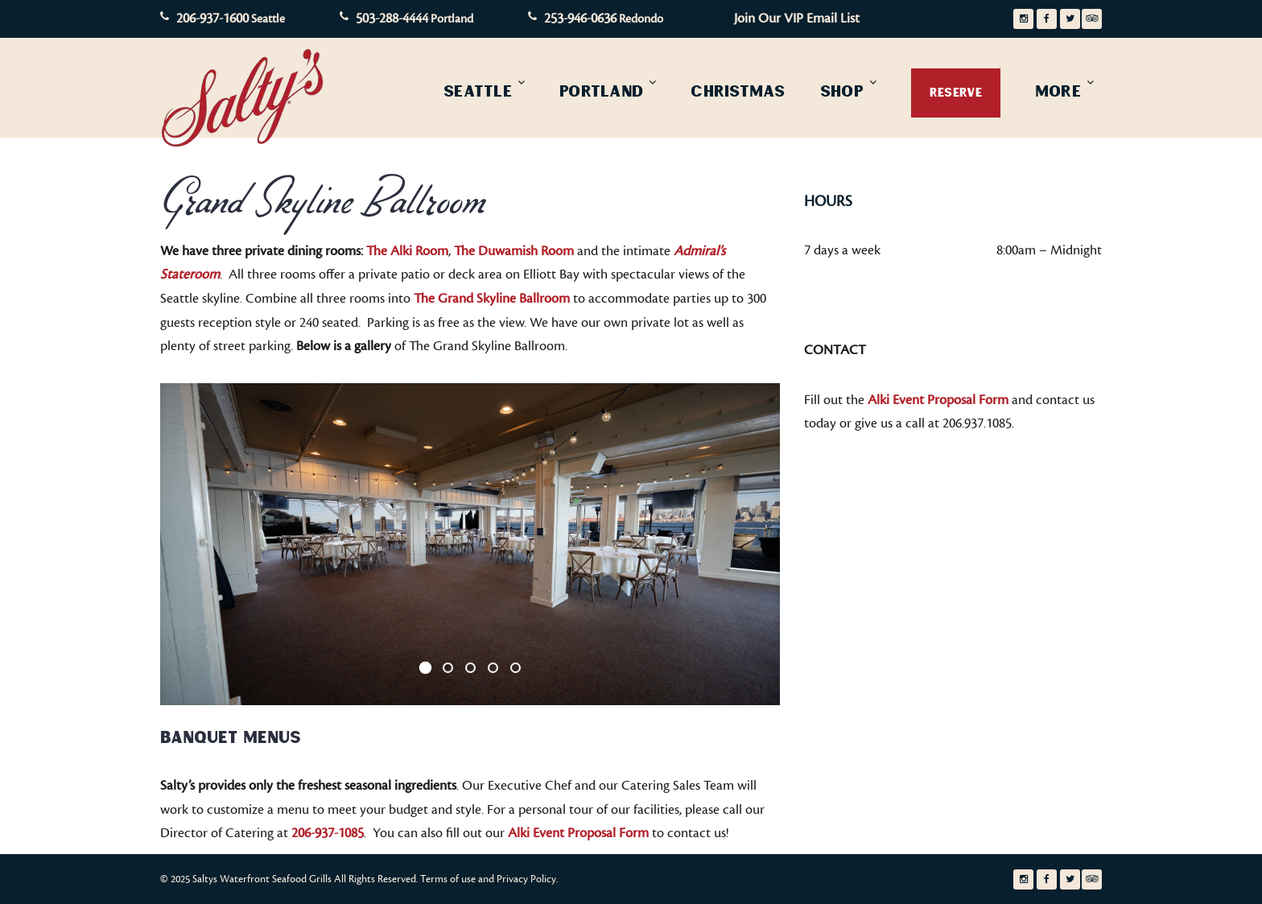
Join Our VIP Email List (797, 18)
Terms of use (448, 879)
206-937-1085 (327, 833)
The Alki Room (407, 251)
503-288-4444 (392, 18)
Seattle (477, 91)
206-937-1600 (212, 18)
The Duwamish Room (514, 251)
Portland (601, 91)
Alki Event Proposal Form (578, 833)
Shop (842, 91)
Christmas (738, 91)
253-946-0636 (580, 18)
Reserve (956, 92)
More (1058, 91)
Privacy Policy (526, 879)
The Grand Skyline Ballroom (492, 299)
